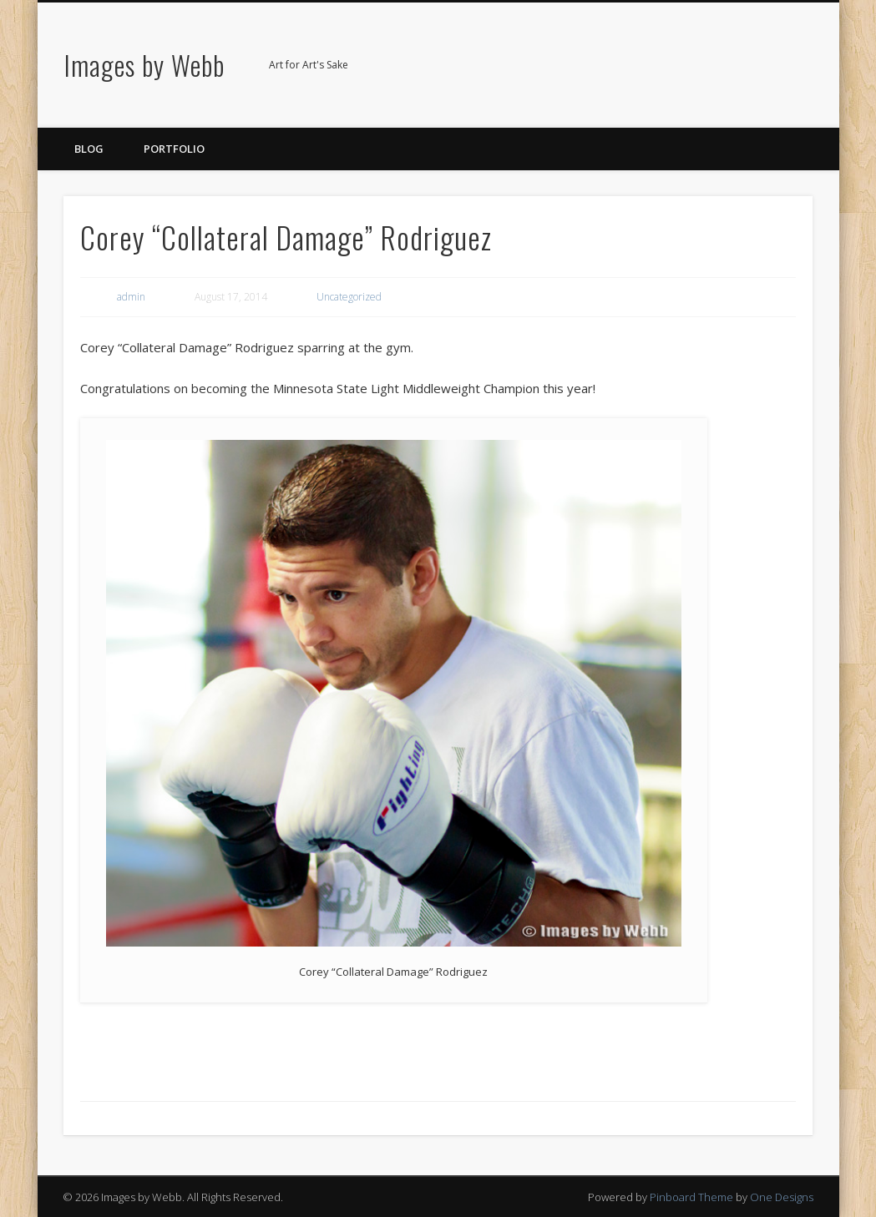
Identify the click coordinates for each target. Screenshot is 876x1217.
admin (131, 297)
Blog (89, 148)
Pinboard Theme (691, 1196)
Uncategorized (349, 297)
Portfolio (174, 148)
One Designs (781, 1196)
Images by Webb (144, 64)
